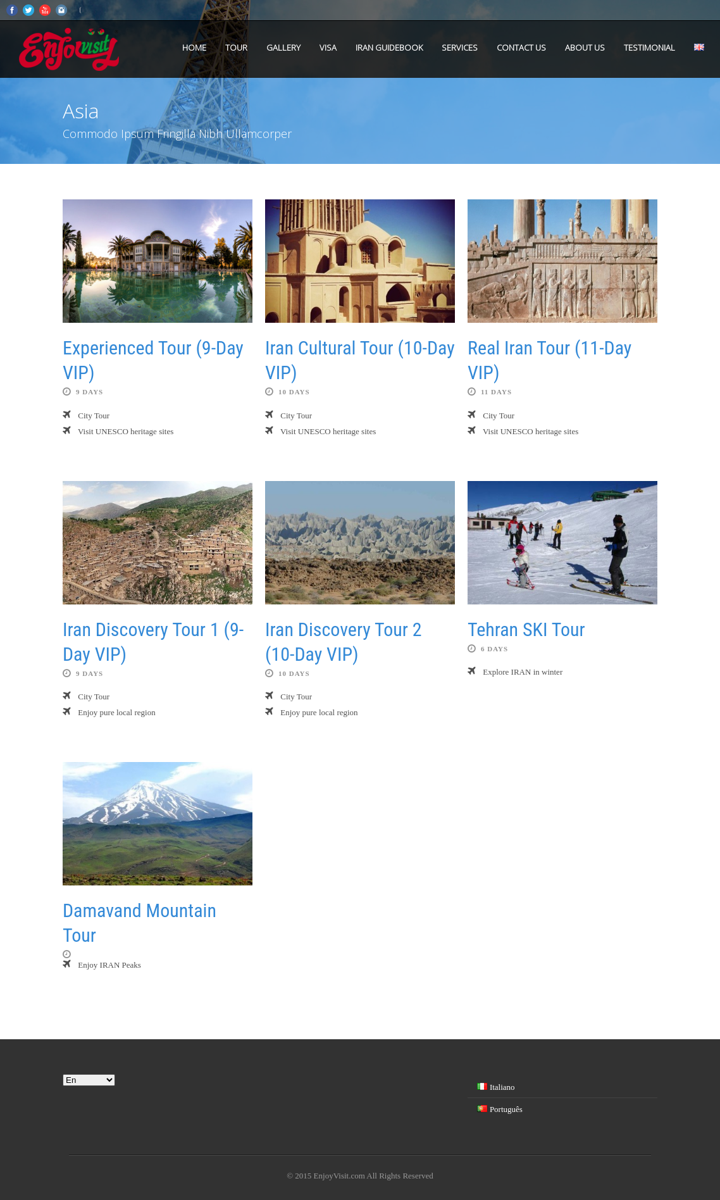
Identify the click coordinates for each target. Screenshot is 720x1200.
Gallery (283, 47)
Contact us (521, 47)
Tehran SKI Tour (526, 629)
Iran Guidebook (389, 47)
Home (194, 47)
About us (585, 47)
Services (460, 47)
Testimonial (649, 47)
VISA (328, 47)
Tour (236, 47)
